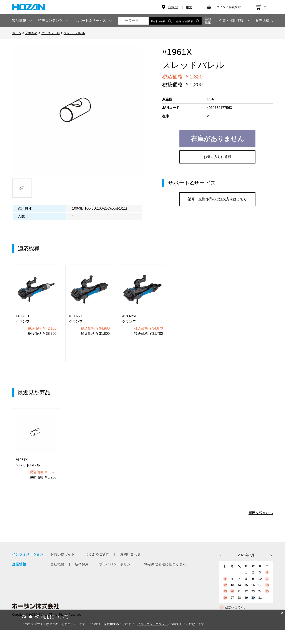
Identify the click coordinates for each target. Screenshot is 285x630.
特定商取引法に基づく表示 (165, 564)
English (173, 7)
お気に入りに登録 (217, 157)
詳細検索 (208, 20)
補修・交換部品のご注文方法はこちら (217, 199)
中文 (189, 7)
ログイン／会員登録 (227, 7)
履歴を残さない (261, 513)
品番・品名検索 (187, 21)
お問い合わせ (130, 554)
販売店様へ (264, 20)
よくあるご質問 (97, 554)
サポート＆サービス (90, 20)
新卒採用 (82, 564)
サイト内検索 (161, 21)
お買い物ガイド (62, 554)
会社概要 (57, 564)
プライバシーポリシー (116, 564)
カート (268, 7)
